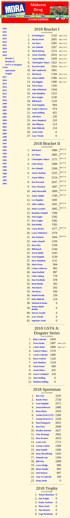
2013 (4, 90)
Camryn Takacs (40, 351)
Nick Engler (37, 217)
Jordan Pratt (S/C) (44, 419)
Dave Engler (37, 97)
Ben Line (40, 396)
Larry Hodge (42, 465)
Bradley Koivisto (43, 430)
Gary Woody (38, 136)
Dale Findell (41, 450)
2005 (4, 117)
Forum (61, 16)
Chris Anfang (38, 276)
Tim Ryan (36, 291)
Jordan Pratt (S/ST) (45, 415)
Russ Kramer (42, 438)
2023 (4, 38)
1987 (4, 177)
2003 (4, 123)
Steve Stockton (38, 186)
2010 (4, 100)
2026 (4, 28)
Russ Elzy (36, 245)
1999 (4, 137)
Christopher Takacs (41, 62)
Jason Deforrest (43, 407)
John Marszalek (39, 191)
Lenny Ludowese (39, 109)
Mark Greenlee (38, 209)
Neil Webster (42, 473)
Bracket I (9, 58)
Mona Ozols (43, 506)
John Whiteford (39, 89)
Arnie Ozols (37, 132)
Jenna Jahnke (38, 78)
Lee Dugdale (37, 200)
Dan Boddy (37, 224)
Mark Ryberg (38, 51)
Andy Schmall (38, 241)
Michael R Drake (39, 303)
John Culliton (38, 204)
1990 (4, 167)
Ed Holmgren (38, 35)
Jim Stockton (38, 237)
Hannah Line (42, 457)
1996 (4, 147)
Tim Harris (37, 287)
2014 (4, 87)
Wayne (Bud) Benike (38, 307)
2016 (4, 80)
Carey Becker (38, 229)
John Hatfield (38, 272)
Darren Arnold (38, 313)
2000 (4, 133)
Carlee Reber (39, 347)
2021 (4, 45)
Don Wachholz (38, 280)
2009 (4, 103)
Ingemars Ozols (39, 320)
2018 (4, 55)
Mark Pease (37, 264)
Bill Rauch (37, 101)
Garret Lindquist (41, 374)
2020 (4, 48)
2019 (4, 52)
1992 (4, 160)
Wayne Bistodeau (46, 494)
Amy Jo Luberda (43, 477)
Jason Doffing (38, 112)
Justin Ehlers (39, 370)
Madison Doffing (40, 382)
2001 (4, 130)
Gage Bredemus (45, 514)
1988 (4, 173)
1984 (4, 180)
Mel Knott (36, 74)
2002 (4, 127)
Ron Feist (40, 426)
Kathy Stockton (45, 502)
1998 (4, 140)
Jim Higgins (37, 82)
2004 (4, 120)
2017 (4, 77)
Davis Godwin (39, 358)
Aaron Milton (38, 58)
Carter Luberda (40, 355)
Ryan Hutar (41, 411)
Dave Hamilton (38, 260)
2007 (4, 110)
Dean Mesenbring (44, 453)
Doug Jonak (41, 480)
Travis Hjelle (37, 253)
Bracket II (10, 61)
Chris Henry (37, 164)
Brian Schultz (42, 469)
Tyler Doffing (39, 378)
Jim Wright (43, 498)
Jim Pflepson (38, 124)
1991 (4, 163)
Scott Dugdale (38, 105)
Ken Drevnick (38, 66)
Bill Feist (40, 461)
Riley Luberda (39, 339)
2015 (4, 83)
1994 (4, 153)
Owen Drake (39, 343)
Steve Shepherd (39, 120)
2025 (4, 32)
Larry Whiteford (39, 233)
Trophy (8, 73)
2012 (4, 93)
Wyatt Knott (39, 366)
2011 (4, 97)
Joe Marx (36, 43)
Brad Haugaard (43, 423)
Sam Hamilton (38, 93)
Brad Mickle (37, 284)
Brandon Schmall (40, 213)
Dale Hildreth (38, 128)
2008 (4, 107)
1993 (4, 157)
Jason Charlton (39, 55)
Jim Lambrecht (39, 70)
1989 (4, 170)
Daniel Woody (38, 295)
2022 (4, 42)
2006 (4, 113)
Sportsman (10, 70)
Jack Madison (39, 362)
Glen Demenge (42, 434)
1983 (4, 183)
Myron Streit (38, 39)
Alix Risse (36, 116)
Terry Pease (37, 85)
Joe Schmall (37, 47)
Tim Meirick (44, 510)
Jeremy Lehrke (43, 446)
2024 (4, 35)
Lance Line (41, 442)
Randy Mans (42, 399)
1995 (4, 150)
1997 (4, 143)
